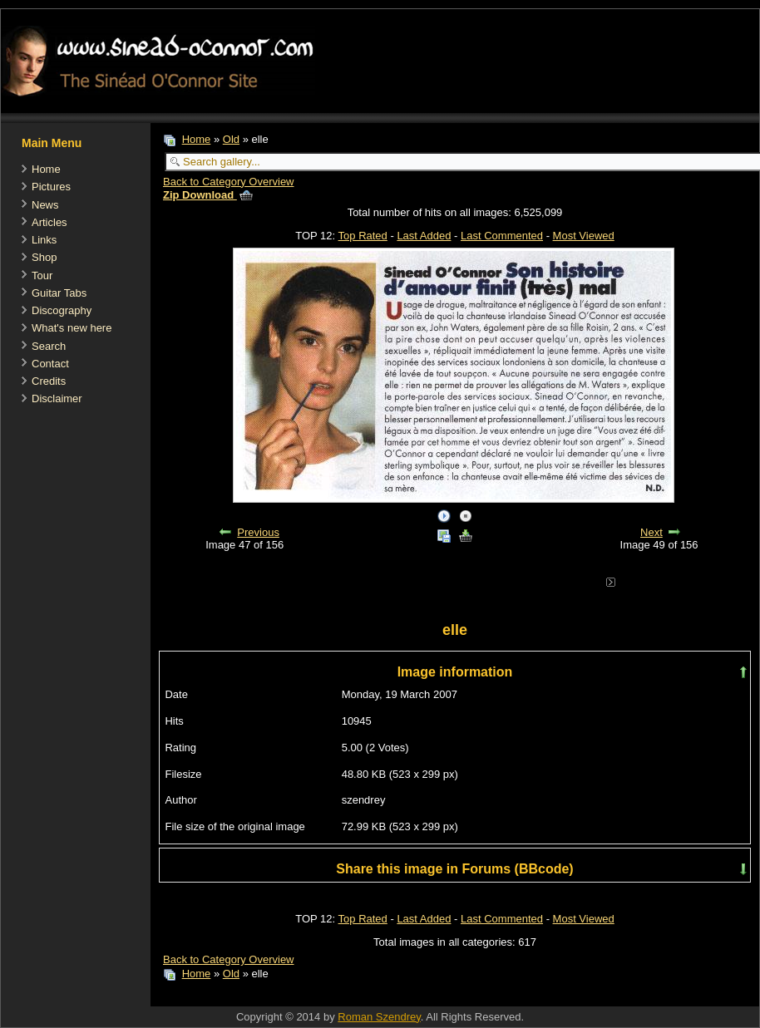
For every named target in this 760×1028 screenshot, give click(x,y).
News (45, 205)
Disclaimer (57, 398)
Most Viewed (583, 235)
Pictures (51, 186)
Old (231, 139)
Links (44, 240)
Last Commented (502, 235)
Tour (42, 275)
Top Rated (362, 235)
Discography (61, 310)
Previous (258, 532)
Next (651, 532)
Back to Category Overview (228, 181)
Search (49, 346)
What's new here (71, 328)
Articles (49, 222)
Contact (50, 363)
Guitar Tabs (59, 293)
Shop (44, 257)
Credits (49, 381)
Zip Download (208, 195)
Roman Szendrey (379, 1017)
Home (46, 169)
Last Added (424, 235)
